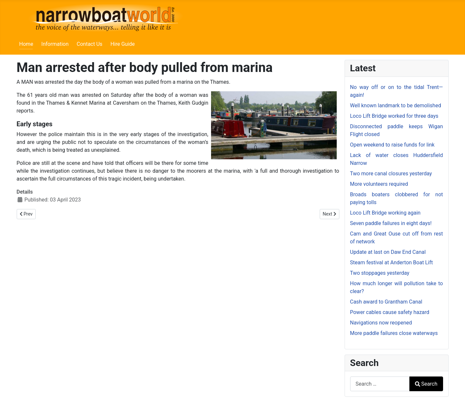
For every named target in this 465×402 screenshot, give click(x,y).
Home (26, 44)
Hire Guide (123, 44)
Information (54, 44)
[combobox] (380, 383)
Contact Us (89, 44)
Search (426, 384)
